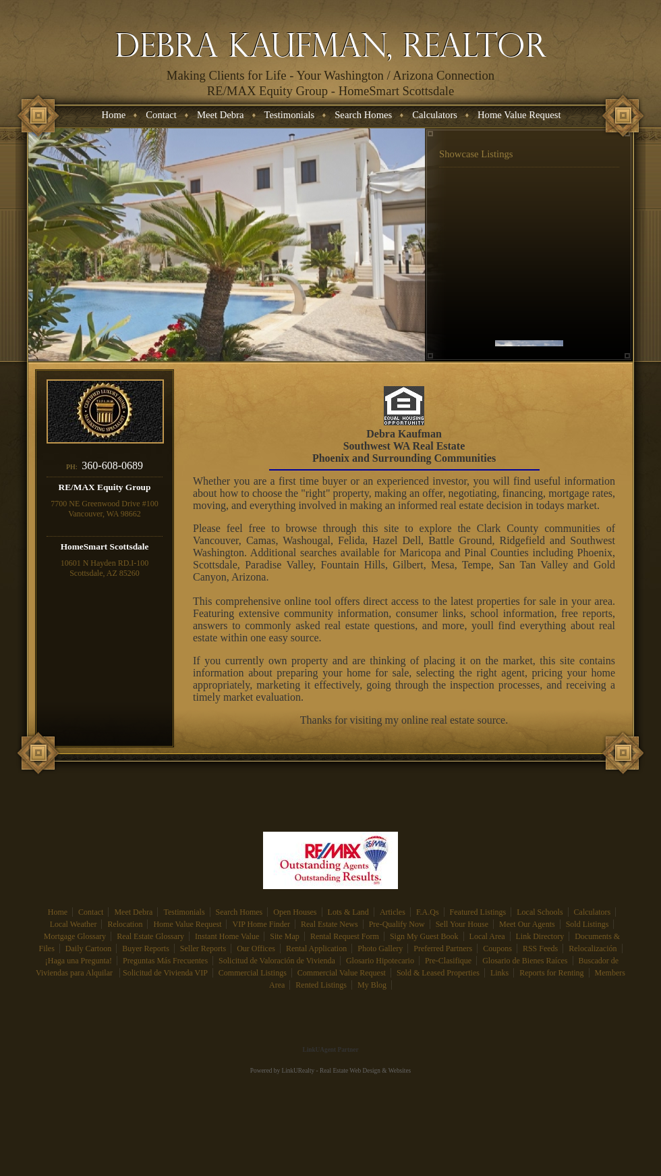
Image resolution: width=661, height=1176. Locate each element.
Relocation (124, 924)
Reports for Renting (551, 973)
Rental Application (316, 948)
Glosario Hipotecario (380, 960)
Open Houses (294, 912)
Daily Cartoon (88, 948)
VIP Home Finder (261, 924)
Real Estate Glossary (150, 936)
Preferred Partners (442, 948)
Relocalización (592, 948)
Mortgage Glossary (75, 936)
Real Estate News (329, 924)
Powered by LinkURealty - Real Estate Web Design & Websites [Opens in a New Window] (330, 1070)
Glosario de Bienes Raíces (524, 960)
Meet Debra (133, 912)
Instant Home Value (227, 936)
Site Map (284, 936)
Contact (90, 912)
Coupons (497, 948)
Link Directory (540, 936)
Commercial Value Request (341, 973)
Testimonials (183, 912)
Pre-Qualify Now (397, 924)
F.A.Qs (427, 912)
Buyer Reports (145, 948)
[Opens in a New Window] (330, 1030)
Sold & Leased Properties (438, 973)
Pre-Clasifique (448, 960)
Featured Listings (478, 912)
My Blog (371, 985)
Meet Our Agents (527, 924)
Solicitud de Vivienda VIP (165, 973)
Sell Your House (462, 924)
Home (57, 912)
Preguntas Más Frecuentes (165, 960)
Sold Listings (587, 924)
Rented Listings (321, 985)
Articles (392, 912)
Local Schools (540, 912)
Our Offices (256, 948)
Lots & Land (348, 912)
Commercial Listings (253, 973)
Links (499, 973)
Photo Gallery (380, 948)
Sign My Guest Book (424, 936)
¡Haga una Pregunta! (78, 960)
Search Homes (239, 912)
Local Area (487, 936)
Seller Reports (203, 948)
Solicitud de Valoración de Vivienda (277, 960)
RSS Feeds (540, 948)
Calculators (592, 912)
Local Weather (73, 924)
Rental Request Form (344, 936)
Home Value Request (187, 924)
